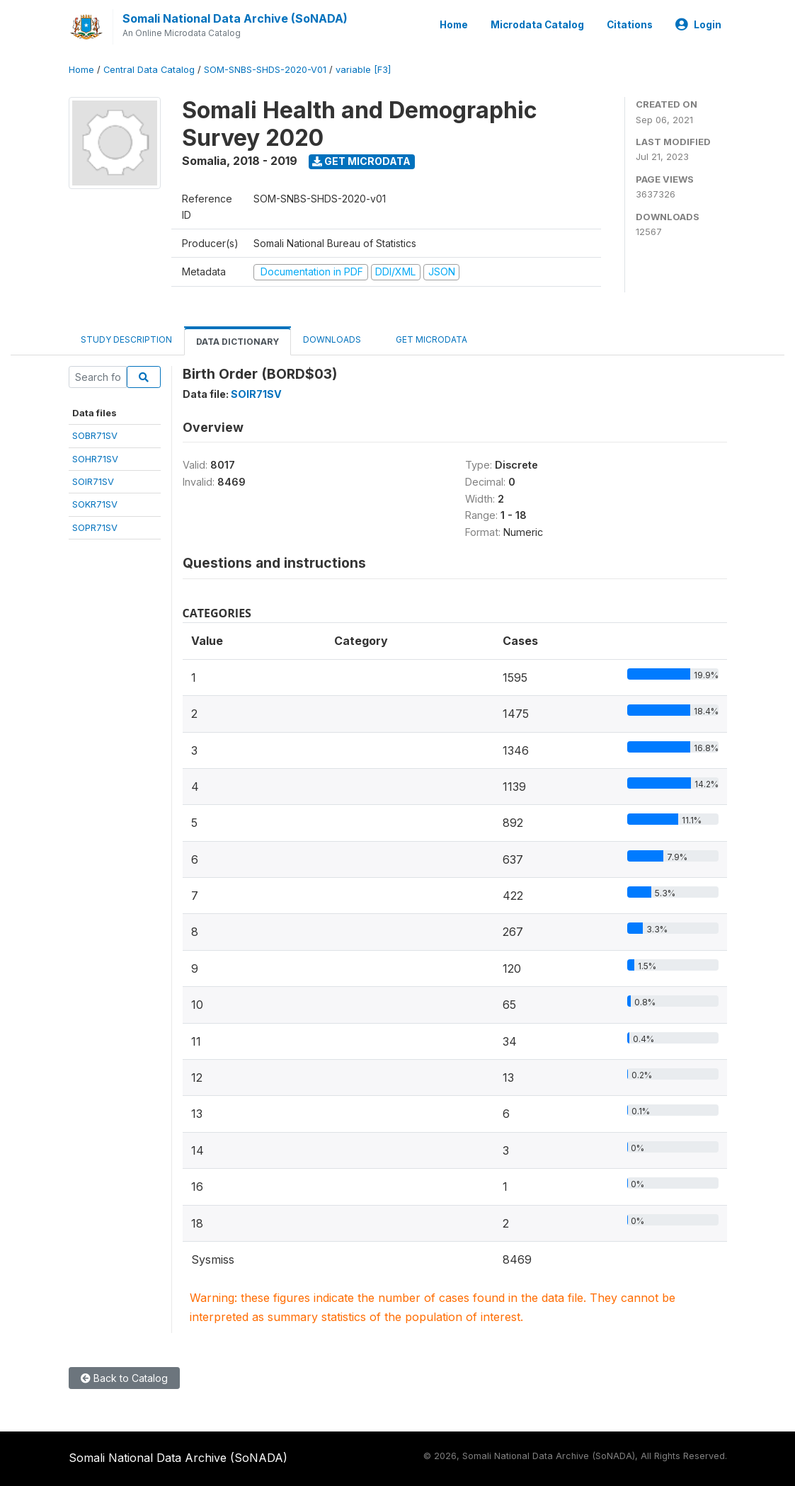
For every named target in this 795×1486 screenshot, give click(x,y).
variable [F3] (363, 69)
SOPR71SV (95, 527)
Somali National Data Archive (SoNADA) (235, 18)
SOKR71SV (95, 504)
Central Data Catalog (149, 69)
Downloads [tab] (332, 339)
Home (454, 24)
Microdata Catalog (537, 24)
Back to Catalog (124, 1378)
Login (698, 24)
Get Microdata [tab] (426, 339)
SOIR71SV (93, 481)
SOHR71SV (95, 458)
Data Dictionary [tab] (237, 341)
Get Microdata (361, 161)
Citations (630, 24)
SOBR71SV (95, 435)
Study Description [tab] (126, 339)
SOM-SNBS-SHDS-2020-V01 (265, 69)
